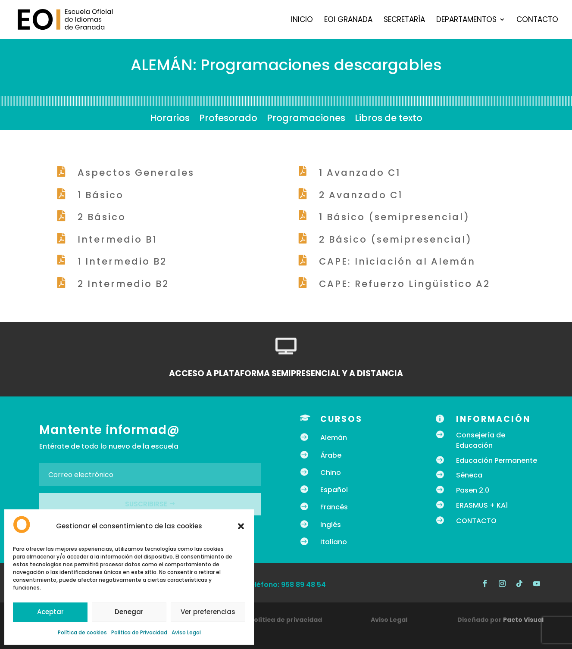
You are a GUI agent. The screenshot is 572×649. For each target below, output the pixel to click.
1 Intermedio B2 (122, 261)
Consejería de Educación (480, 440)
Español (334, 490)
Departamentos (466, 20)
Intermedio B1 (117, 239)
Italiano (333, 542)
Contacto (537, 20)
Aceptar (50, 611)
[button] (241, 526)
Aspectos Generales (136, 172)
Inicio (302, 20)
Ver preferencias (208, 611)
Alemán (333, 438)
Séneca (469, 475)
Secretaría (404, 20)
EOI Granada (348, 20)
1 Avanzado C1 (359, 172)
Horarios (170, 119)
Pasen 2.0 (472, 490)
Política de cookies (82, 632)
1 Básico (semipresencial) (394, 217)
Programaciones (306, 119)
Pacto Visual (523, 619)
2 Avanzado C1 (361, 195)
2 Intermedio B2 (123, 284)
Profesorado (228, 119)
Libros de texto (388, 119)
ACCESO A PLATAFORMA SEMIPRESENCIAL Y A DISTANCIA (286, 373)
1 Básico (101, 195)
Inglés (330, 525)
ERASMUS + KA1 (482, 505)
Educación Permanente (496, 460)
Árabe (330, 455)
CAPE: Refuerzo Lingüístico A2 (404, 284)
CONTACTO (476, 521)
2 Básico (102, 217)
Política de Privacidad (139, 632)
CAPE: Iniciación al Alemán (397, 261)
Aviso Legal (186, 632)
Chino (330, 472)
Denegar (129, 611)
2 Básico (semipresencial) (395, 239)
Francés (334, 507)
